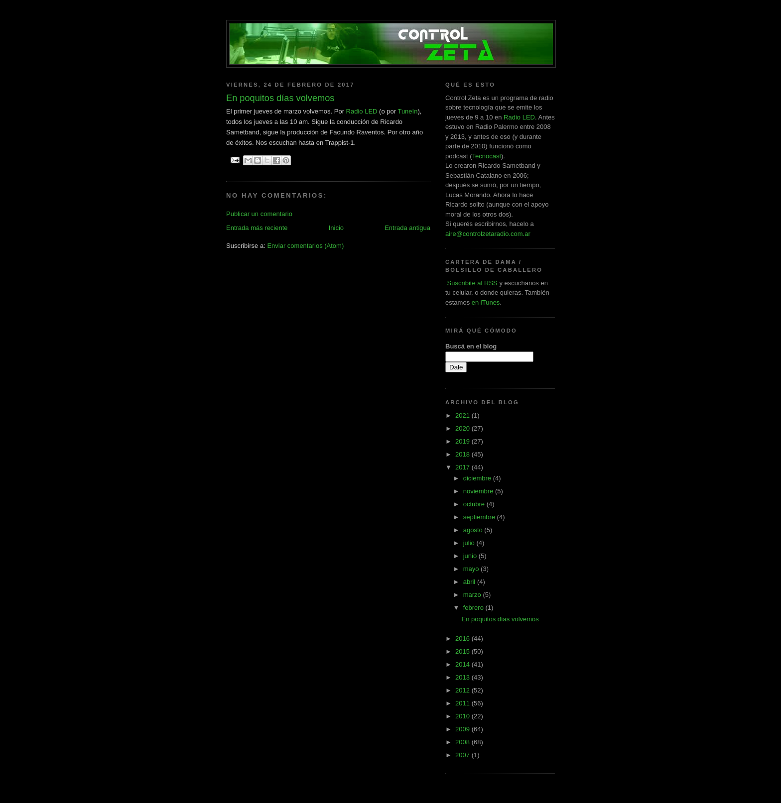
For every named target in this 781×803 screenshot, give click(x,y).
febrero (474, 607)
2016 (463, 638)
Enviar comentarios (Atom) (305, 245)
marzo (473, 594)
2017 (463, 467)
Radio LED (362, 111)
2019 (463, 441)
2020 (463, 428)
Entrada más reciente (257, 227)
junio (471, 556)
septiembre (480, 517)
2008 (463, 742)
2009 (463, 729)
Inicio (336, 227)
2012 (463, 690)
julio (470, 543)
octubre (475, 504)
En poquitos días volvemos (499, 619)
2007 (463, 755)
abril (470, 581)
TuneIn (407, 111)
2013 (463, 677)
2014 (463, 664)
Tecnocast (486, 156)
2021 (463, 415)
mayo (472, 569)
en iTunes (486, 302)
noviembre (479, 491)
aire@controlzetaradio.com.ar (487, 233)
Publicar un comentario (259, 214)
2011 (463, 703)
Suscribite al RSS (471, 283)
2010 (463, 716)
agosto (474, 530)
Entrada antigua (407, 227)
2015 (463, 651)
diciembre (478, 478)
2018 (463, 454)
